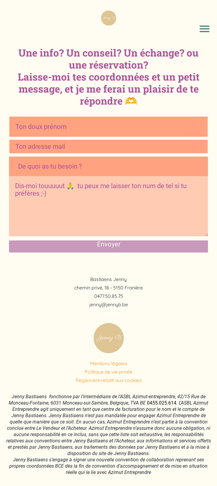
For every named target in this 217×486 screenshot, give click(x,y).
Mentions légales (108, 363)
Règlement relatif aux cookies (109, 380)
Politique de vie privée (108, 372)
